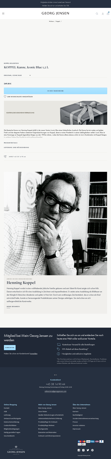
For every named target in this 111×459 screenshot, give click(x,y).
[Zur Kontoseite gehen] (103, 13)
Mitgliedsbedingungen (11, 429)
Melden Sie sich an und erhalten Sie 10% (55, 5)
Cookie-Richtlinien (10, 425)
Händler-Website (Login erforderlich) (50, 415)
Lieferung (7, 415)
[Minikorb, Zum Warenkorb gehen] (108, 13)
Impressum (76, 429)
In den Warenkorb (55, 91)
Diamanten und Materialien (47, 432)
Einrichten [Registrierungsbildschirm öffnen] (9, 348)
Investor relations (79, 425)
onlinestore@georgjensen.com (55, 391)
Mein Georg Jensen (45, 408)
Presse (75, 422)
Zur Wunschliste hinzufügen (20, 97)
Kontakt (6, 408)
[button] (97, 15)
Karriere (75, 411)
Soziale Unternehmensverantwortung (86, 418)
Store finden (42, 411)
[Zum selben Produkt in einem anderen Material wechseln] (17, 75)
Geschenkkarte (9, 436)
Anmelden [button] (33, 353)
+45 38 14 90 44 (55, 384)
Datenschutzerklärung (11, 422)
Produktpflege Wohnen (46, 425)
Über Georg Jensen (79, 408)
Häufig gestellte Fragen (12, 432)
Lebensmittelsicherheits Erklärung (50, 418)
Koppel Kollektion (11, 63)
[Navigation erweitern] (3, 13)
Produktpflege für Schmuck (47, 422)
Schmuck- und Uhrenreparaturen (49, 436)
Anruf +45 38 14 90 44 (15, 156)
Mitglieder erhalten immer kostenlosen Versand (55, 2)
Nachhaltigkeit (78, 415)
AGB (5, 411)
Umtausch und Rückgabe (12, 418)
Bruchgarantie (43, 429)
